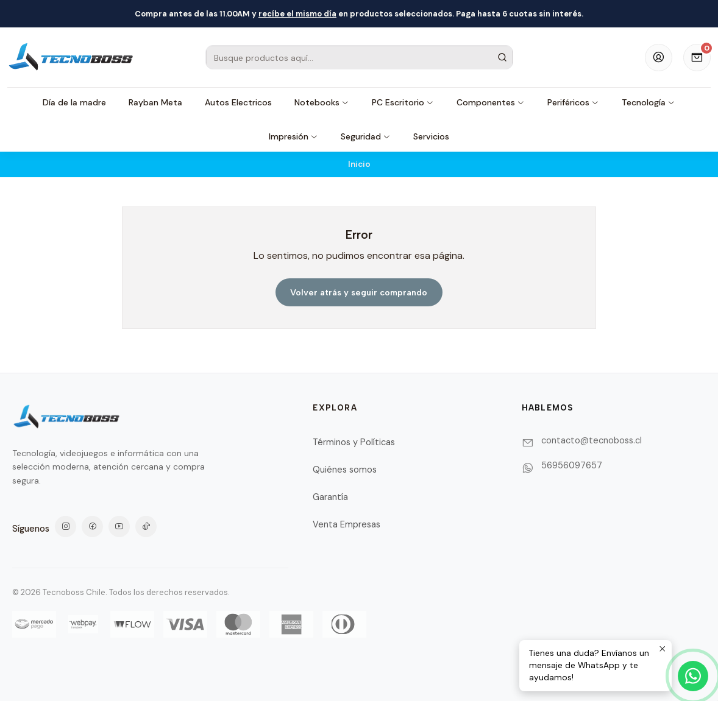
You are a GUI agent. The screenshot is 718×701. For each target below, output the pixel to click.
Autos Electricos (238, 102)
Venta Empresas (346, 524)
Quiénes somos (345, 469)
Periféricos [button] (573, 102)
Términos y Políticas (354, 442)
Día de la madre (74, 102)
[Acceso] (658, 57)
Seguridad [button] (366, 136)
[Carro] (697, 57)
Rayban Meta (155, 102)
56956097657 (571, 465)
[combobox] (359, 57)
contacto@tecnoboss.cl (591, 440)
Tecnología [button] (648, 102)
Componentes (491, 102)
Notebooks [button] (321, 102)
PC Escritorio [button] (403, 102)
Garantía (330, 496)
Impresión (293, 136)
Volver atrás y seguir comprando (358, 292)
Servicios (431, 136)
